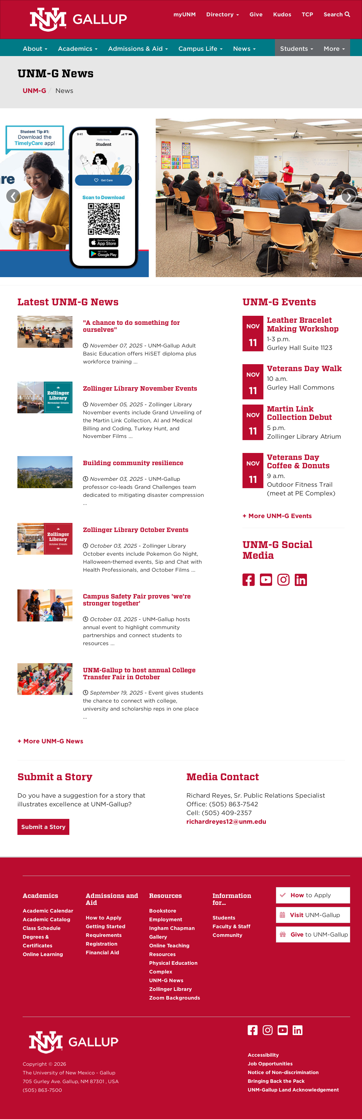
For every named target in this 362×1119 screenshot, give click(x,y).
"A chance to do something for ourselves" (131, 326)
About (35, 48)
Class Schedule (42, 928)
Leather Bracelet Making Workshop (303, 324)
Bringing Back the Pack (276, 1081)
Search (337, 14)
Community (227, 935)
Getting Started (105, 926)
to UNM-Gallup (314, 934)
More (334, 48)
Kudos (282, 14)
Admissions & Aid (138, 48)
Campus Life (200, 48)
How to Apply (104, 918)
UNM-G (34, 91)
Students (296, 48)
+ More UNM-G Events (277, 515)
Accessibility (263, 1055)
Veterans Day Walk (304, 368)
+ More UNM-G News (50, 741)
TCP (307, 14)
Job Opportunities (270, 1063)
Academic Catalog (46, 919)
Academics (78, 48)
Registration (101, 944)
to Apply (305, 895)
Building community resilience (133, 463)
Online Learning (43, 954)
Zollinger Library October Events (135, 529)
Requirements (104, 935)
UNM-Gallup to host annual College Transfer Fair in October (139, 673)
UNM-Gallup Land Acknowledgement (293, 1090)
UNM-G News (166, 980)
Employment (165, 919)
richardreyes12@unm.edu (226, 821)
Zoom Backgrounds (174, 998)
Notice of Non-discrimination (283, 1072)
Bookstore (162, 911)
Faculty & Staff (232, 926)
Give (256, 14)
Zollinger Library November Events (140, 388)
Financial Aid (102, 952)
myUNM (185, 14)
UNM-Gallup (310, 914)
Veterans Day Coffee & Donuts (298, 461)
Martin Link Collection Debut (299, 413)
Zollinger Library (170, 989)
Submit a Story (43, 826)
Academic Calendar (48, 911)
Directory (222, 14)
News (244, 48)
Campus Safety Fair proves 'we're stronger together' (137, 600)
